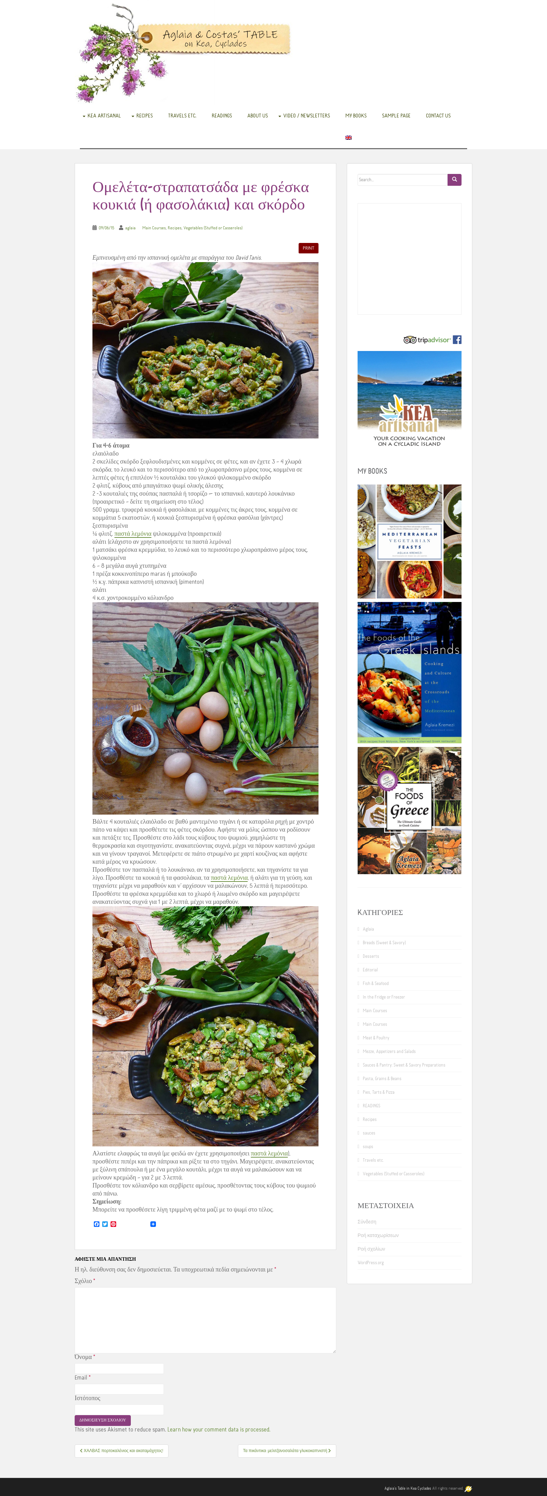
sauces (369, 1133)
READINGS (222, 116)
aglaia (130, 228)
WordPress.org (371, 1262)
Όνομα (85, 1357)
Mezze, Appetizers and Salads (389, 1051)
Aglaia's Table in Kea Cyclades (407, 1489)
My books (356, 116)
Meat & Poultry (376, 1038)
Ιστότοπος (87, 1398)
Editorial (370, 970)
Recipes (144, 116)
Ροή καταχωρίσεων (378, 1235)
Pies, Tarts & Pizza (379, 1092)
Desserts (371, 956)
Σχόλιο (85, 1281)
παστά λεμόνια (132, 534)
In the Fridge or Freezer (384, 997)
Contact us (438, 116)
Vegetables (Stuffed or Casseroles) (212, 228)
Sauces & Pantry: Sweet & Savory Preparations (404, 1065)
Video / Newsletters (306, 116)
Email (83, 1378)
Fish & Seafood (376, 983)
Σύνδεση (367, 1222)
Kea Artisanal (104, 116)
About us (257, 116)
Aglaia (368, 929)
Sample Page (396, 116)
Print (308, 248)
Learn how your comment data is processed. (218, 1430)
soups (368, 1146)
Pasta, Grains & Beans (382, 1078)
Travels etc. (182, 116)
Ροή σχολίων (371, 1249)
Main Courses (154, 228)
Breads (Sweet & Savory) (384, 942)
